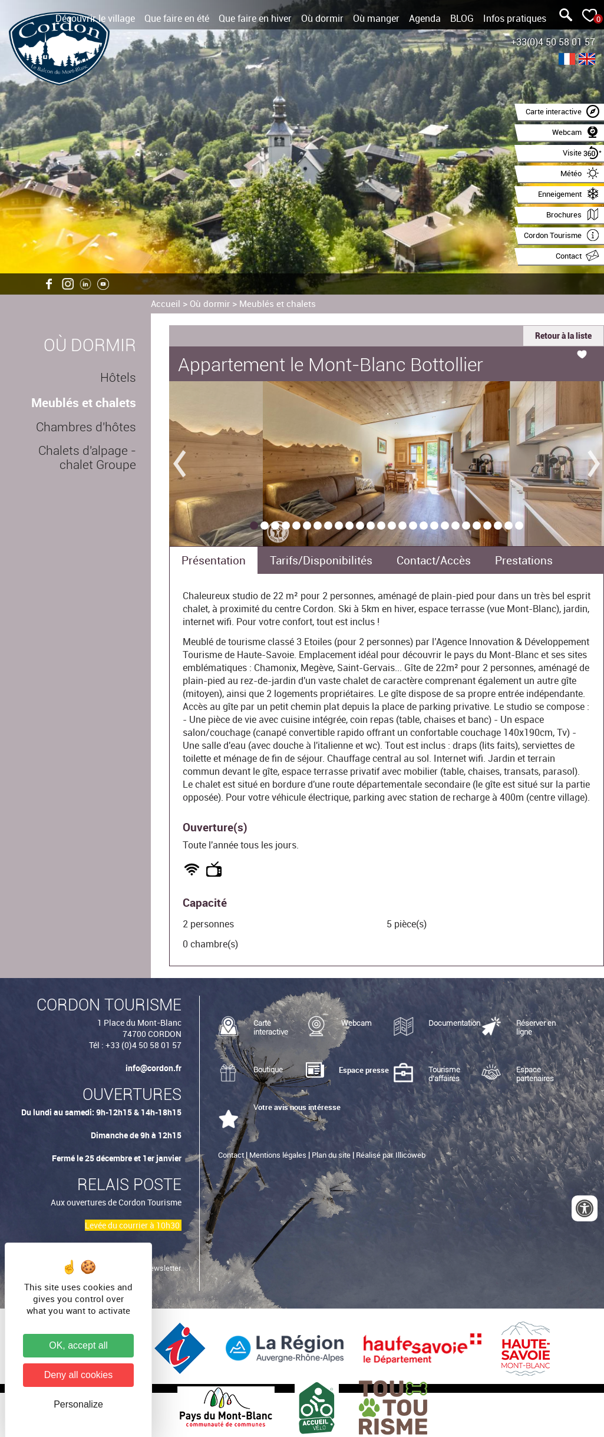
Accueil (165, 303)
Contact (231, 1154)
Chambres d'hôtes (86, 427)
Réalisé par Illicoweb (390, 1154)
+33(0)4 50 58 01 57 (553, 41)
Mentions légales (277, 1154)
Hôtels (118, 378)
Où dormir (322, 18)
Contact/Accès (434, 560)
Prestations (524, 560)
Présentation (213, 560)
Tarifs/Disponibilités (321, 560)
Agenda (425, 18)
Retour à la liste (563, 336)
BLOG (462, 18)
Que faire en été (176, 18)
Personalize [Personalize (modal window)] (78, 1404)
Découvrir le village (95, 18)
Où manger (376, 18)
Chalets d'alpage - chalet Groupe (87, 458)
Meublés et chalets (277, 303)
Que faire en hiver (255, 18)
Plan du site (331, 1154)
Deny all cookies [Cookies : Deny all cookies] (78, 1375)
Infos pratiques (514, 18)
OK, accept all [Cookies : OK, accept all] (78, 1345)
